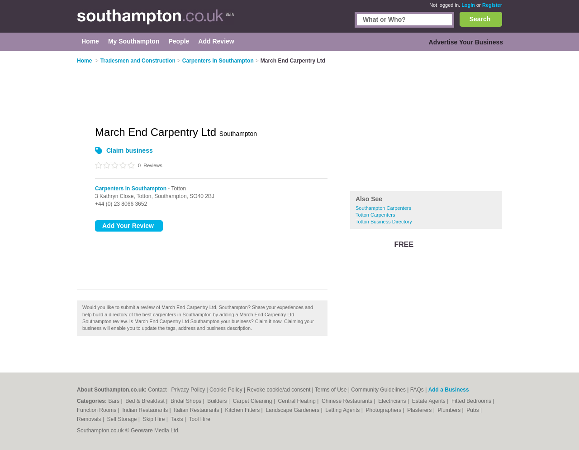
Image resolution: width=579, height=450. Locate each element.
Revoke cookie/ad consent (278, 390)
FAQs (417, 390)
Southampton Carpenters (383, 208)
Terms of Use (331, 390)
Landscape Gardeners (293, 410)
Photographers (384, 410)
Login (468, 5)
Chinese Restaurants (348, 401)
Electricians (393, 401)
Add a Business (448, 390)
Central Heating (298, 401)
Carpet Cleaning (253, 401)
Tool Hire (199, 419)
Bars (114, 401)
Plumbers (449, 410)
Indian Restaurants (146, 410)
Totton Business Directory (384, 221)
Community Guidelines (378, 390)
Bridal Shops (187, 401)
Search (480, 19)
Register (492, 5)
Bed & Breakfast (145, 401)
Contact (157, 390)
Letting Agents (343, 410)
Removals (90, 419)
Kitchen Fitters (243, 410)
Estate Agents (429, 401)
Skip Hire (154, 419)
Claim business (129, 150)
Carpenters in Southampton (130, 188)
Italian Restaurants (197, 410)
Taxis (178, 419)
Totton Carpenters (375, 215)
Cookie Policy (225, 390)
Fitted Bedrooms (472, 401)
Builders (217, 401)
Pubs (473, 410)
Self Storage (122, 419)
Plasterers (420, 410)
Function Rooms (97, 410)
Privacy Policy (188, 390)
